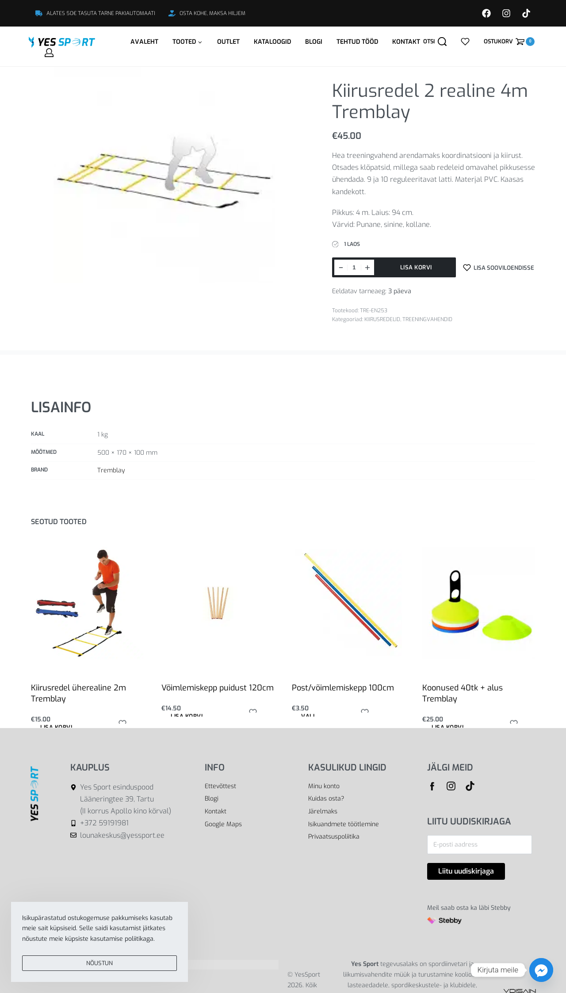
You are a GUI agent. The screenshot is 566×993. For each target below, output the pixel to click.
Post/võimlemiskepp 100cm (343, 687)
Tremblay (111, 470)
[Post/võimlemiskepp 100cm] (348, 602)
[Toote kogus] (354, 267)
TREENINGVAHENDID (427, 319)
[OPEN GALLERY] (164, 172)
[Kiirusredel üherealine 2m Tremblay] (87, 603)
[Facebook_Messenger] (541, 970)
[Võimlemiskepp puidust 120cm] (217, 603)
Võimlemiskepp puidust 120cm (217, 687)
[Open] (465, 41)
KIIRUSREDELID (382, 319)
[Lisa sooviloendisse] (499, 267)
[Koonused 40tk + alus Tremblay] (478, 603)
